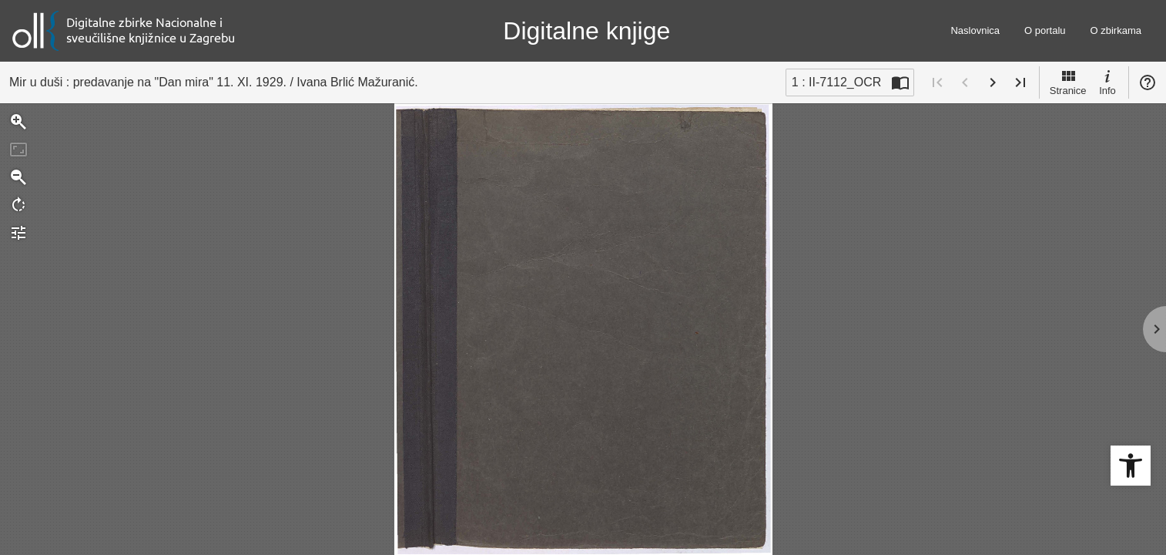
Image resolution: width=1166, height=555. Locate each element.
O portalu (1044, 30)
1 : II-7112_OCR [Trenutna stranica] (837, 82)
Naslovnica (975, 30)
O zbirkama (1116, 30)
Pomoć (1147, 82)
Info (1107, 81)
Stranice (1068, 81)
